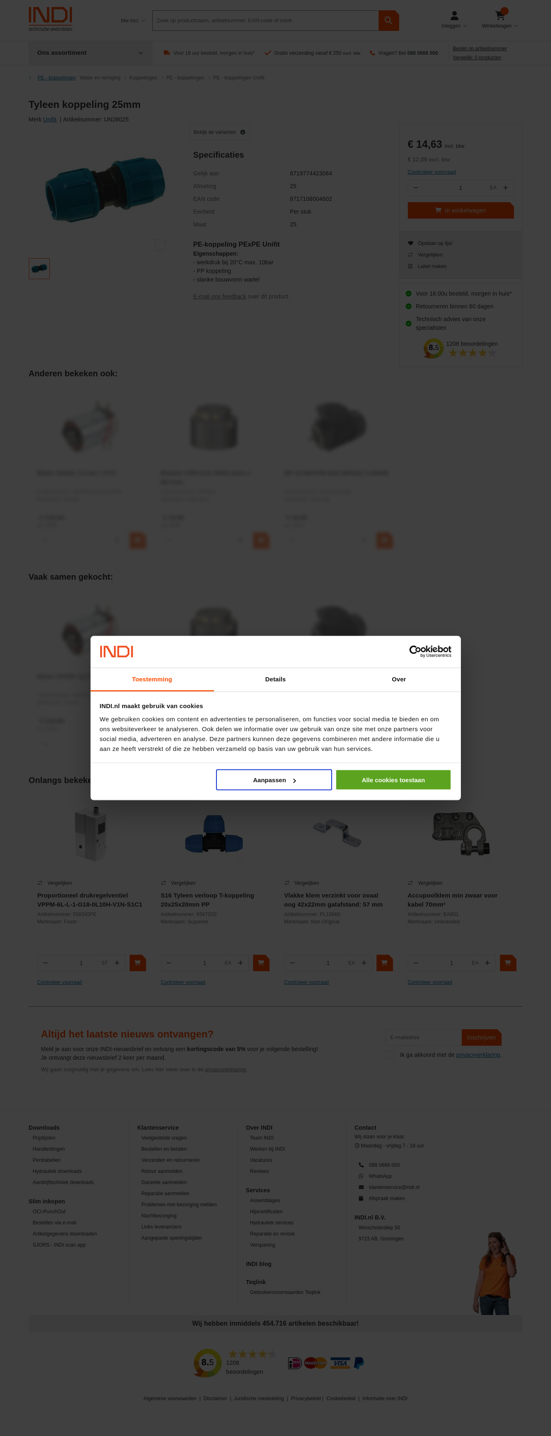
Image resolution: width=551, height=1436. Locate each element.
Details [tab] (275, 678)
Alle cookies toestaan (393, 779)
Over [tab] (399, 678)
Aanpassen (274, 779)
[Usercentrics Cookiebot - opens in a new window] (415, 652)
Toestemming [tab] (152, 678)
